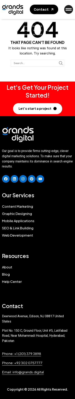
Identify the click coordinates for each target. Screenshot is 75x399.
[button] (44, 9)
